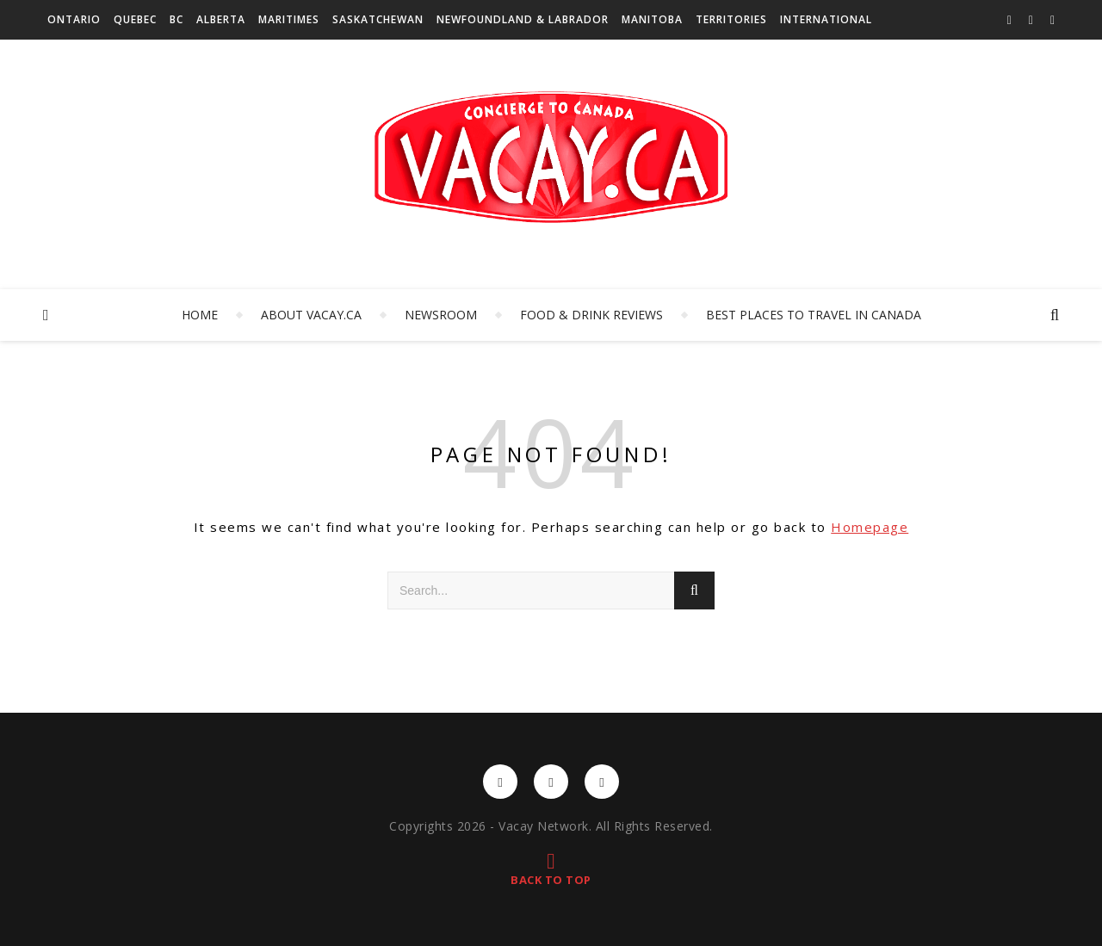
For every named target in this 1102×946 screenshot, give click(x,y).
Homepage (869, 526)
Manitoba (652, 19)
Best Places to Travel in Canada (813, 314)
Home (200, 314)
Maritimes (288, 19)
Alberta (220, 19)
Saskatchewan (378, 19)
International (826, 19)
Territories (731, 19)
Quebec (135, 19)
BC (176, 19)
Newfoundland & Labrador (522, 19)
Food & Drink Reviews (591, 314)
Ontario (74, 19)
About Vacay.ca (311, 314)
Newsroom (441, 314)
